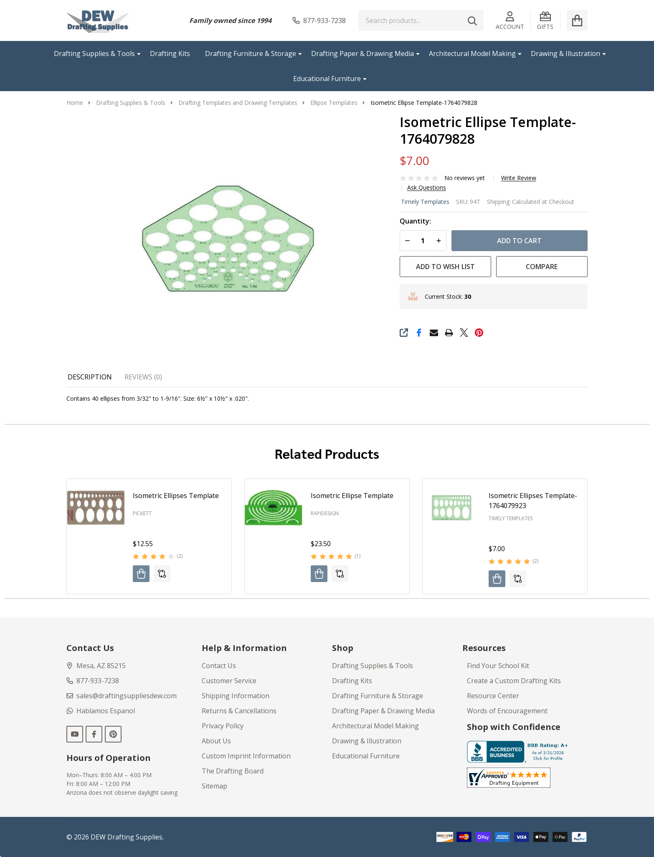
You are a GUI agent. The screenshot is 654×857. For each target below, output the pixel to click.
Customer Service (229, 680)
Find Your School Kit (498, 665)
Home (74, 103)
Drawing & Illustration (565, 53)
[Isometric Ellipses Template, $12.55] (95, 508)
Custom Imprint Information (246, 755)
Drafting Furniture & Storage (250, 53)
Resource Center (493, 695)
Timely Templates (425, 202)
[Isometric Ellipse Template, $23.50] (273, 508)
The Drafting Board (233, 771)
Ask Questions (426, 188)
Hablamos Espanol (100, 710)
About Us (216, 740)
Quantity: (415, 221)
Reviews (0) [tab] (143, 376)
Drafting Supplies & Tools (94, 53)
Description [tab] (90, 376)
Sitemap (214, 786)
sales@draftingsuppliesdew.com (121, 695)
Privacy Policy (222, 725)
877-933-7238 (92, 680)
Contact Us (219, 665)
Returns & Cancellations (239, 710)
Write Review (518, 178)
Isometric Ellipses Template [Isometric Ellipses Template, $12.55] (176, 495)
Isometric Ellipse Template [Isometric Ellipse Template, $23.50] (352, 495)
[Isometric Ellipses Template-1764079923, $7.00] (451, 508)
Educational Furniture (327, 78)
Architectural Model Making (472, 53)
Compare (542, 266)
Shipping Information (235, 695)
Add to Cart (519, 240)
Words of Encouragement (507, 710)
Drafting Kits (170, 53)
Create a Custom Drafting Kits (514, 680)
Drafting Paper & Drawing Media (362, 53)
